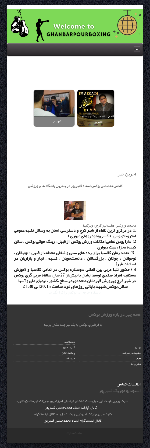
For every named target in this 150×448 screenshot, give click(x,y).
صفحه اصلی (69, 341)
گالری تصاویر (69, 347)
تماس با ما (136, 364)
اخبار (138, 358)
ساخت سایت (74, 433)
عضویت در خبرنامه (131, 352)
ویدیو (138, 347)
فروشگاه (70, 358)
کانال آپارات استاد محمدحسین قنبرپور (71, 407)
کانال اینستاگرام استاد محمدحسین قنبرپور (73, 420)
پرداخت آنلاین (68, 352)
